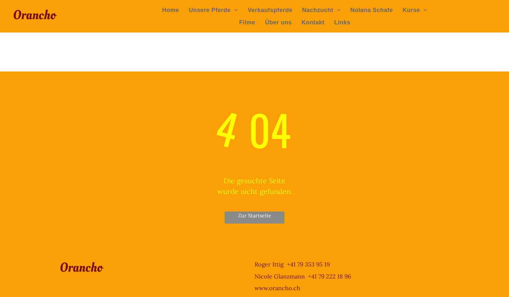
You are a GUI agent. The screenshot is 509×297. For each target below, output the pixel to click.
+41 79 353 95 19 (308, 264)
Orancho (34, 15)
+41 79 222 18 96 (329, 276)
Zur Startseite (254, 215)
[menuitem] (170, 10)
